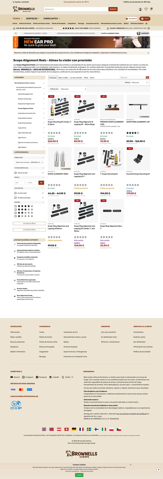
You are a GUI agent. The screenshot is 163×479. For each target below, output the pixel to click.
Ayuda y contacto (21, 2)
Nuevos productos (17, 342)
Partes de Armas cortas (41, 23)
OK (41, 183)
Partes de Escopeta (59, 23)
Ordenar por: (54, 89)
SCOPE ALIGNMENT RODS (58, 174)
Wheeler (16, 69)
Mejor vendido (15, 337)
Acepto (79, 475)
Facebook (41, 377)
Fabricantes (50, 18)
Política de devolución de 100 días (136, 2)
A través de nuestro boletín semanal (28, 275)
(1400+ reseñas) (87, 28)
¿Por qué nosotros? (108, 332)
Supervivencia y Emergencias (75, 352)
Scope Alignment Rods (53, 143)
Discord (15, 377)
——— (146, 23)
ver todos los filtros (29, 223)
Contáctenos (138, 332)
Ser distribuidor (139, 342)
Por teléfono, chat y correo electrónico (28, 252)
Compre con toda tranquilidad (26, 266)
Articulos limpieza (137, 23)
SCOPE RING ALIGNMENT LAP (138, 122)
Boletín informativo (17, 352)
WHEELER (129, 171)
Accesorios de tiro (92, 23)
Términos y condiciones (72, 471)
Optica (126, 23)
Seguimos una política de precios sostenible (30, 290)
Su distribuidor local (109, 337)
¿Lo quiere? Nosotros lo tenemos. (27, 245)
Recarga (81, 23)
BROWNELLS (26, 69)
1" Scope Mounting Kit (109, 174)
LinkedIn (54, 377)
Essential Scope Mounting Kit (138, 174)
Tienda (16, 18)
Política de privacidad (141, 352)
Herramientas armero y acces (111, 23)
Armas (15, 23)
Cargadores (72, 23)
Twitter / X (67, 377)
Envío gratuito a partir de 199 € (76, 2)
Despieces (31, 18)
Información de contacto (143, 347)
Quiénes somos (139, 337)
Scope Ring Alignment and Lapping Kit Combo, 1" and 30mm (84, 228)
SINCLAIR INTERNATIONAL (44, 69)
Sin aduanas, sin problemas (25, 259)
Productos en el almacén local (75, 357)
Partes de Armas (25, 23)
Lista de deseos (146, 9)
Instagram (27, 377)
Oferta (147, 18)
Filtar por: (127, 82)
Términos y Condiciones (110, 342)
